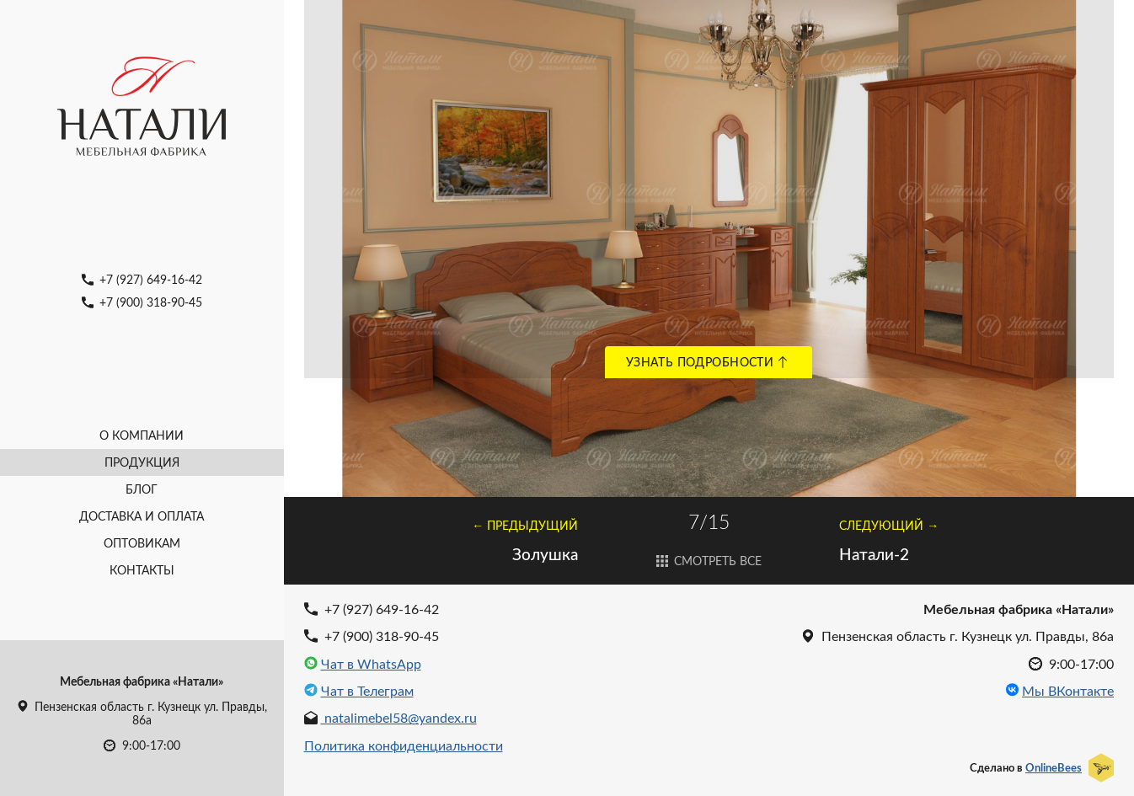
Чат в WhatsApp (371, 663)
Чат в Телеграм (367, 690)
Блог (142, 489)
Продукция (141, 462)
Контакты (142, 570)
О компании (141, 435)
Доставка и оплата (141, 516)
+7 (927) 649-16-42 (142, 279)
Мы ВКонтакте (1068, 690)
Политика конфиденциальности (403, 745)
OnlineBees (1053, 767)
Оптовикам (142, 543)
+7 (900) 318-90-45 (142, 302)
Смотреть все (709, 560)
